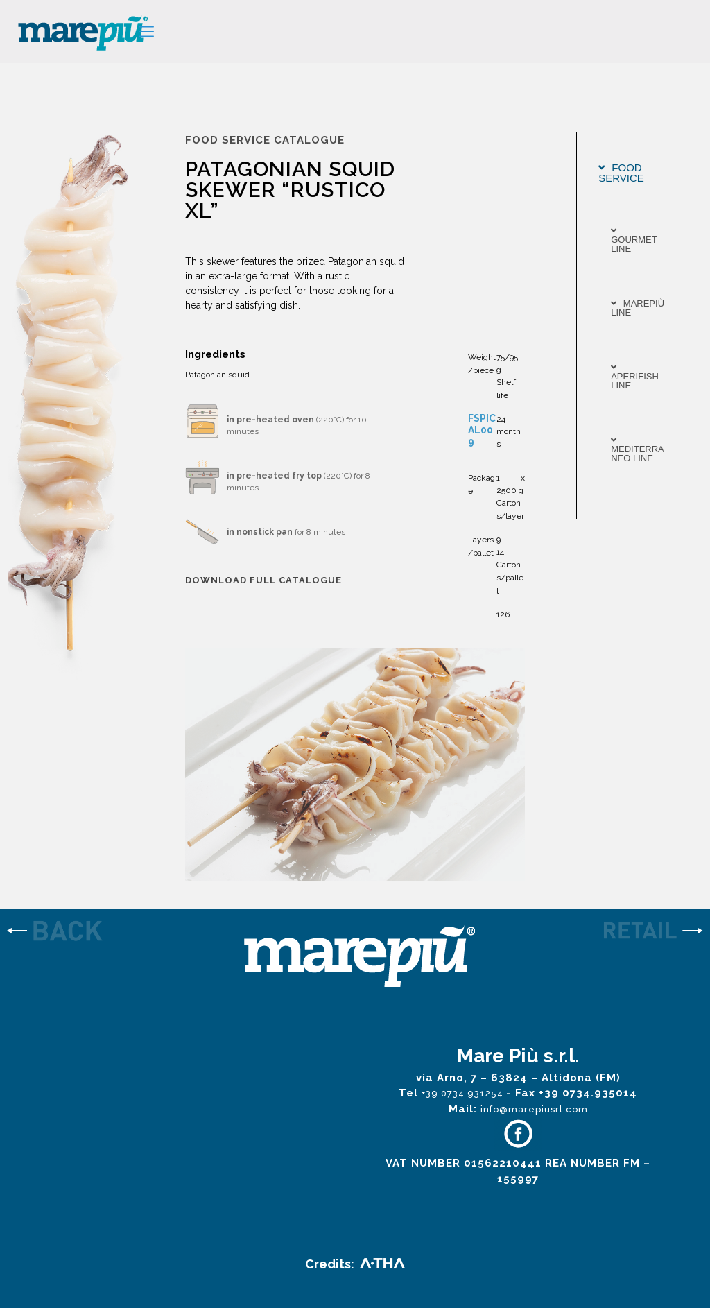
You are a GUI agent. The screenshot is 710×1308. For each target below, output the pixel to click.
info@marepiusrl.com (534, 1109)
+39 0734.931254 (464, 1093)
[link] (89, 932)
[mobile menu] (146, 31)
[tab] (639, 172)
